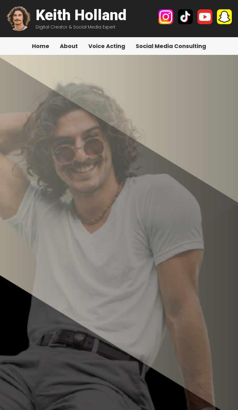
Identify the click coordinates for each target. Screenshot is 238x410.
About (69, 46)
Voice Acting (106, 46)
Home (40, 46)
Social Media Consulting (171, 46)
